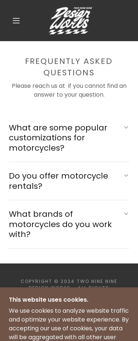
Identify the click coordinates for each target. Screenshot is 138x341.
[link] (70, 20)
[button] (16, 20)
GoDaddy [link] (87, 301)
